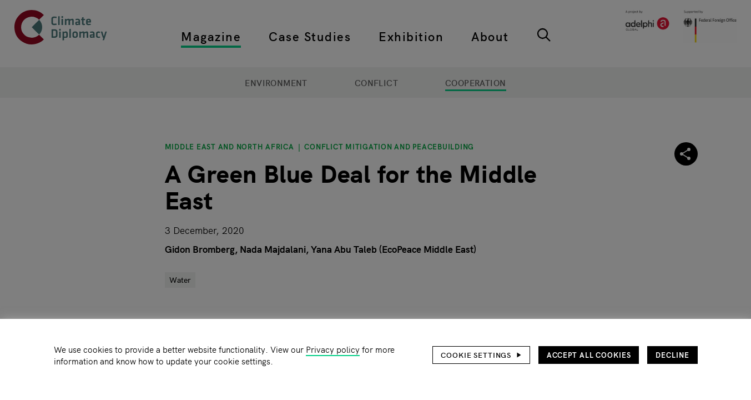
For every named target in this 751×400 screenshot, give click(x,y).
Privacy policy (333, 349)
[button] (481, 355)
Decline (672, 354)
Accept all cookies (589, 354)
